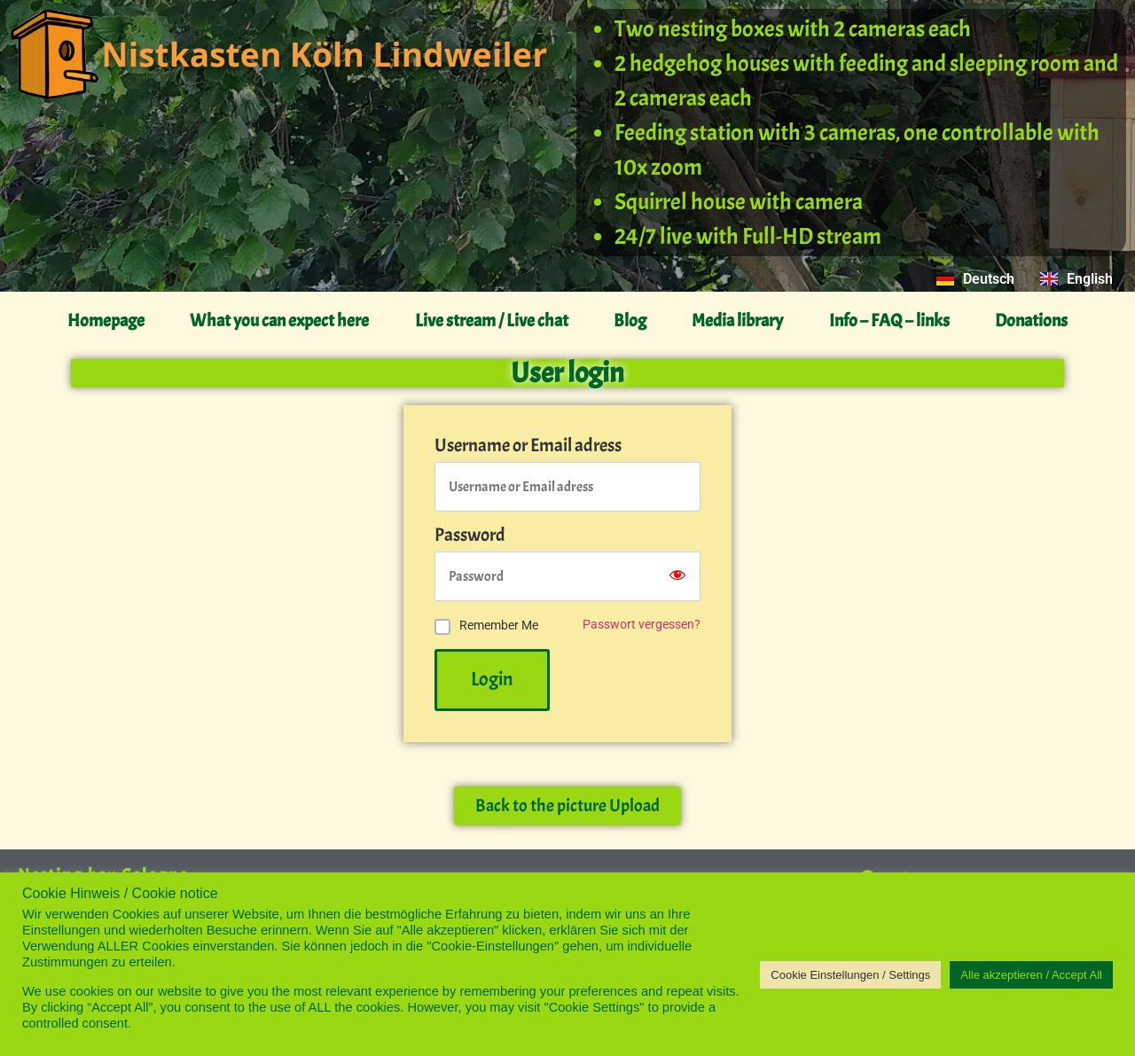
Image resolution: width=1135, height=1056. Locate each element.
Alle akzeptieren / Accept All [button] (1031, 975)
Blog (630, 320)
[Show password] (677, 576)
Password (469, 535)
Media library (737, 320)
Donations (1031, 320)
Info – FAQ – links (889, 320)
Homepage (106, 320)
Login (492, 679)
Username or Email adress (528, 445)
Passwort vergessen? (642, 624)
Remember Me (498, 625)
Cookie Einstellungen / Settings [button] (850, 975)
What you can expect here (279, 320)
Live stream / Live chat (491, 320)
